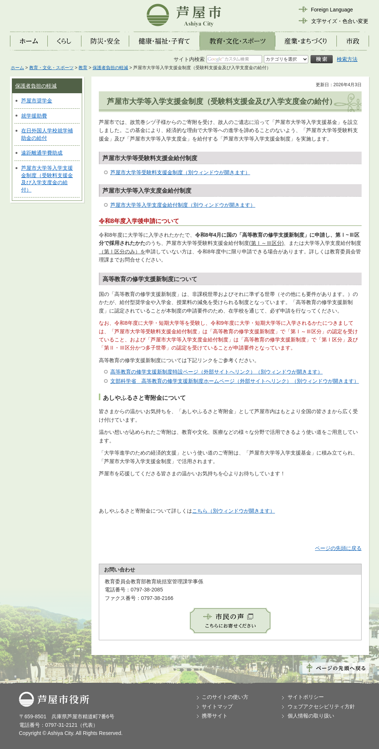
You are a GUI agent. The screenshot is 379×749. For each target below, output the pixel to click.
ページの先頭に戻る (338, 548)
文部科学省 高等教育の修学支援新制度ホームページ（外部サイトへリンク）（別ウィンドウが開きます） (234, 381)
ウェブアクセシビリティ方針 (321, 706)
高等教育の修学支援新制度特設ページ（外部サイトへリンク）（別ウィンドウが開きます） (216, 372)
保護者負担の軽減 (110, 67)
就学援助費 (34, 116)
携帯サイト (215, 716)
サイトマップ (217, 706)
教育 (82, 67)
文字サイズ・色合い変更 (339, 21)
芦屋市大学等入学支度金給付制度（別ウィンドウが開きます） (182, 205)
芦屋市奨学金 (36, 101)
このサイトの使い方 (225, 697)
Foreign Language (332, 10)
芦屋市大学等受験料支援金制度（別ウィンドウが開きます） (180, 172)
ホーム (17, 67)
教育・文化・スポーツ (51, 67)
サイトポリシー (306, 697)
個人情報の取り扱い (311, 716)
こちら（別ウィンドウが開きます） (233, 511)
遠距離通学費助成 (42, 153)
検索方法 (347, 59)
